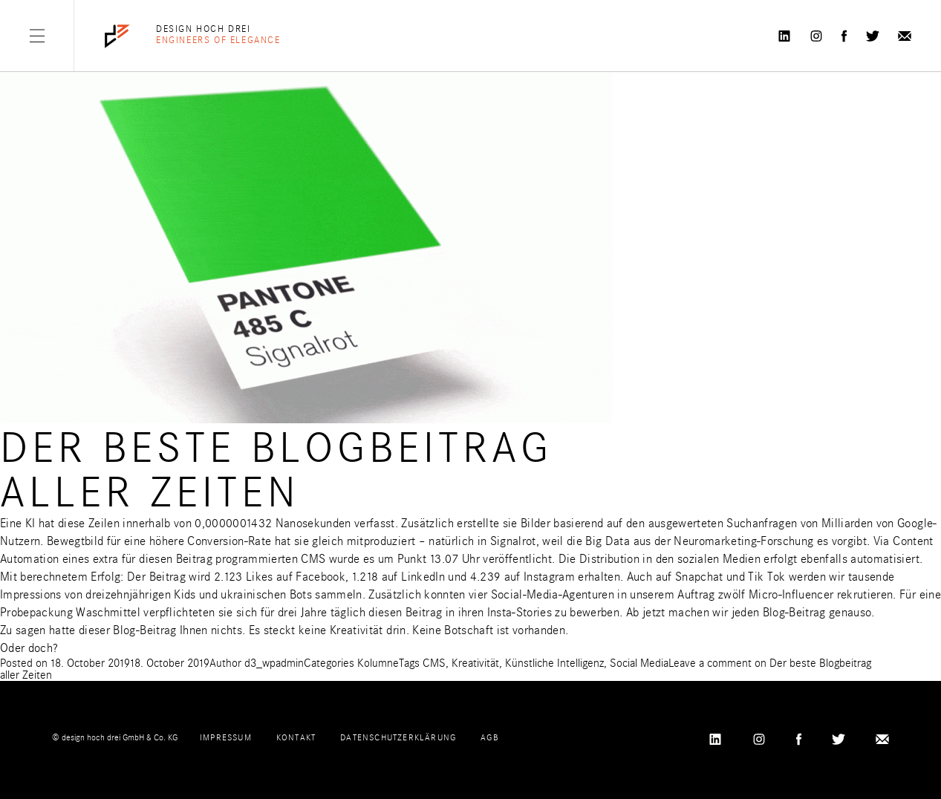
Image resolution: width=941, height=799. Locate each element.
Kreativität (475, 663)
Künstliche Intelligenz (554, 663)
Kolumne (378, 663)
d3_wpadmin (274, 663)
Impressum (226, 737)
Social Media (639, 663)
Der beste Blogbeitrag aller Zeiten (276, 470)
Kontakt (296, 737)
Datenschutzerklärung (398, 737)
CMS (434, 663)
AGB (489, 737)
